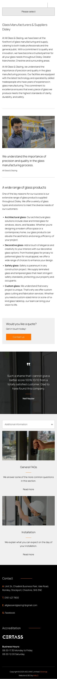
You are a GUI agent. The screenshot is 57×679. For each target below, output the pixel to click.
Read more (28, 489)
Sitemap (43, 671)
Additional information (16, 424)
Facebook (10, 612)
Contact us (18, 337)
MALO (35, 675)
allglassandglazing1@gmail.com (21, 605)
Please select (29, 11)
